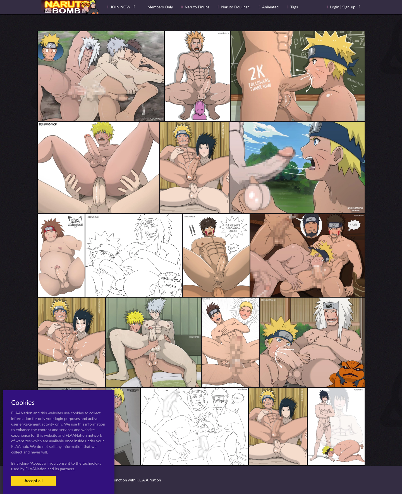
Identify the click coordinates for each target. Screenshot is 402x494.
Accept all (33, 480)
